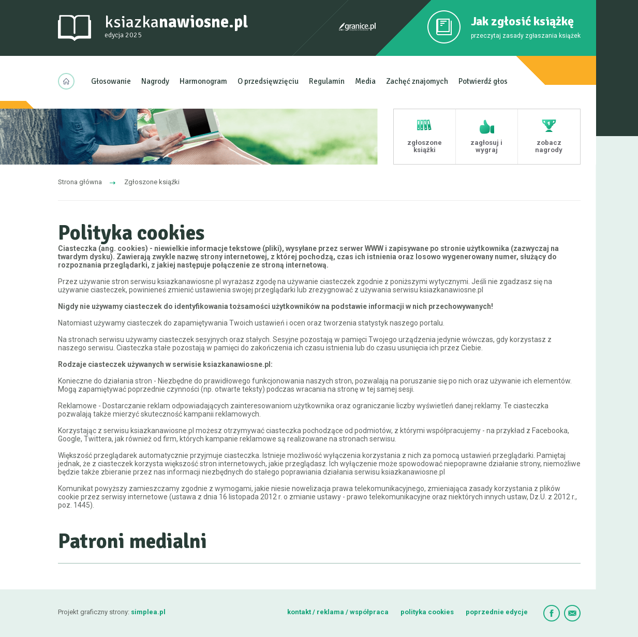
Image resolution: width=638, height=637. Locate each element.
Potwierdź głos (483, 81)
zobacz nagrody (548, 146)
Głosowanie (111, 81)
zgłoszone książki (424, 146)
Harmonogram (203, 81)
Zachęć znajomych (417, 81)
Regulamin (327, 81)
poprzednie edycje (497, 612)
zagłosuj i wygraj (486, 146)
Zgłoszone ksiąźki (152, 182)
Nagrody (155, 81)
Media (365, 81)
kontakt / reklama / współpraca (338, 612)
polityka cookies (427, 612)
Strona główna (80, 182)
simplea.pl (148, 612)
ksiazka (176, 26)
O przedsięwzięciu (268, 81)
